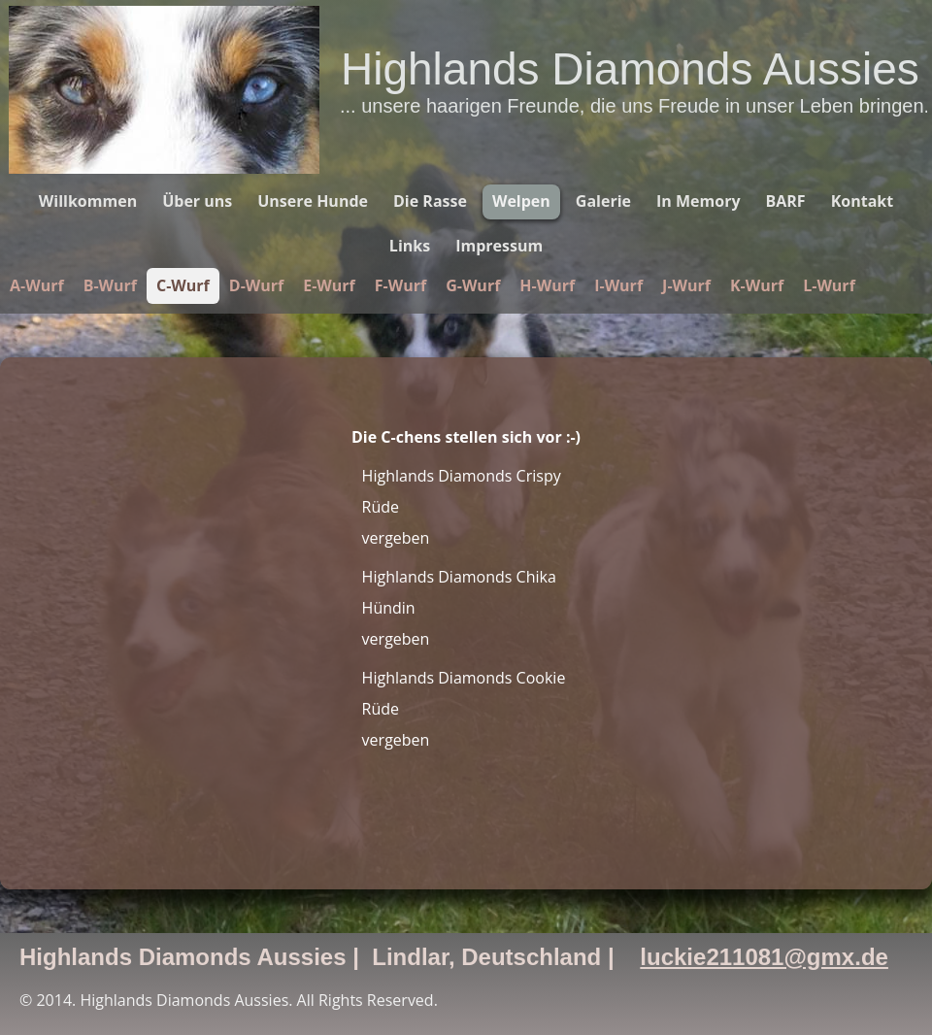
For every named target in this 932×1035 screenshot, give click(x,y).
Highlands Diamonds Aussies (630, 69)
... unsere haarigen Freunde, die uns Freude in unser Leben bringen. (634, 106)
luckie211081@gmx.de (764, 957)
